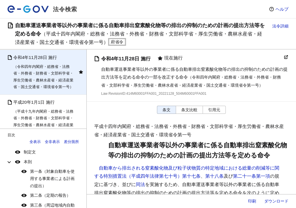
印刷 (252, 201)
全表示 (35, 142)
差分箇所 (71, 142)
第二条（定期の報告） (50, 195)
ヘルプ (281, 9)
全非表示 (52, 142)
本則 (28, 161)
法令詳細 (280, 26)
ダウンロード (276, 201)
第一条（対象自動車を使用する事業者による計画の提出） (52, 178)
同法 (140, 184)
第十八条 (214, 176)
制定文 (30, 152)
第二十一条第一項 (251, 176)
